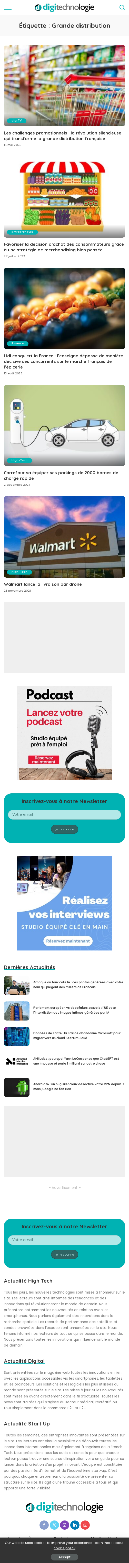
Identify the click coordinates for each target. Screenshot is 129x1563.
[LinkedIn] (75, 1524)
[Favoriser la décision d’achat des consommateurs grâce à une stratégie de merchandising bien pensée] (64, 197)
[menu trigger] (10, 7)
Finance (18, 343)
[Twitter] (54, 1524)
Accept (64, 1557)
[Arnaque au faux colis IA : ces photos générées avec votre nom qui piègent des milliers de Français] (16, 984)
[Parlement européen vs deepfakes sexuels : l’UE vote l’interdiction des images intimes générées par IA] (16, 1010)
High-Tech (20, 460)
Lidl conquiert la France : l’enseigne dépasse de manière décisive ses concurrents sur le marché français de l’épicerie (63, 361)
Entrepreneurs (23, 232)
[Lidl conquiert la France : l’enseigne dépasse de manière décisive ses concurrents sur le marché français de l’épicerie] (64, 308)
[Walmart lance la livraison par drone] (64, 536)
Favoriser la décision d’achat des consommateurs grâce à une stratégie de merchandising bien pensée (64, 246)
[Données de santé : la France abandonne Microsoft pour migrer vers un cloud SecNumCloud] (16, 1035)
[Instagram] (64, 1524)
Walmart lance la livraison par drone (43, 583)
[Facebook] (44, 1524)
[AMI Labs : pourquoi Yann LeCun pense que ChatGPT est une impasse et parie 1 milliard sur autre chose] (16, 1061)
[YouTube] (85, 1524)
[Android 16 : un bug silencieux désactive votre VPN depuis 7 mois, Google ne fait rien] (16, 1086)
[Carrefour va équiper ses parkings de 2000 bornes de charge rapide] (64, 425)
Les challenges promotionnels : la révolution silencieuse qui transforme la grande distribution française (62, 135)
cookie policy (64, 1548)
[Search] (122, 7)
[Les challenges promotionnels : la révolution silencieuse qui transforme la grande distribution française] (64, 85)
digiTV (17, 121)
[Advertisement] (64, 637)
